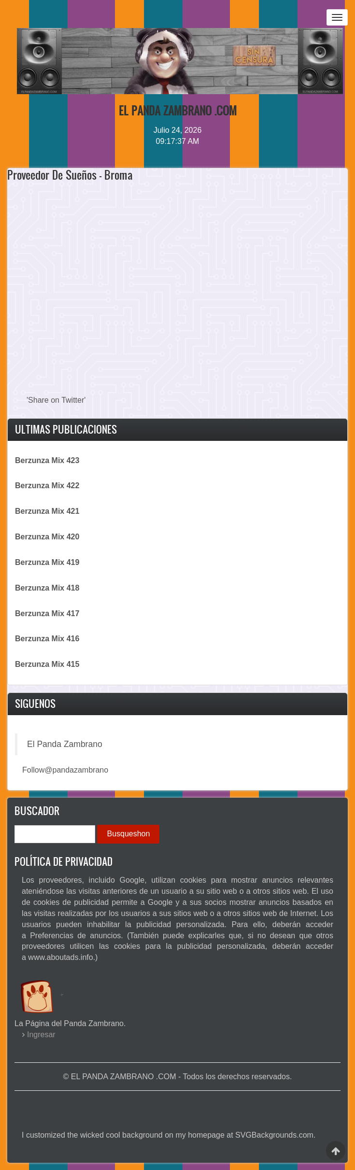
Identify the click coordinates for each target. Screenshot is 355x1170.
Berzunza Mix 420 (47, 537)
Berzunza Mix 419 (47, 562)
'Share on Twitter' (56, 400)
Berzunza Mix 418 (47, 588)
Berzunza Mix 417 (47, 613)
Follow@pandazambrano (65, 770)
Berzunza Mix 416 (47, 638)
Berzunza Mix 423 (47, 460)
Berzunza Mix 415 (47, 664)
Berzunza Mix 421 (47, 511)
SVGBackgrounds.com (274, 1135)
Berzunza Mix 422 (47, 485)
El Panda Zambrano (64, 744)
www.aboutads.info (60, 957)
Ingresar (41, 1034)
